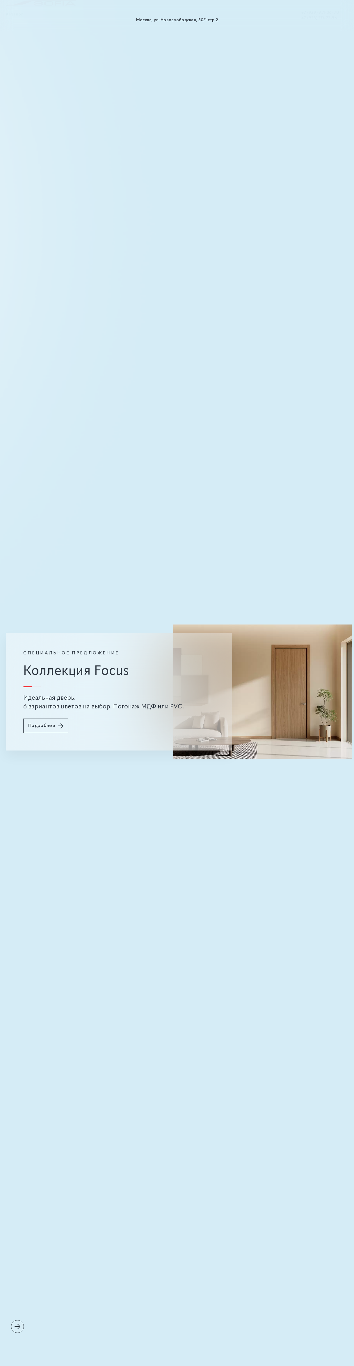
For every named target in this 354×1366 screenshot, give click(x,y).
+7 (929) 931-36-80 (320, 17)
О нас (38, 20)
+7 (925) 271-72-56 (319, 22)
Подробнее (45, 725)
